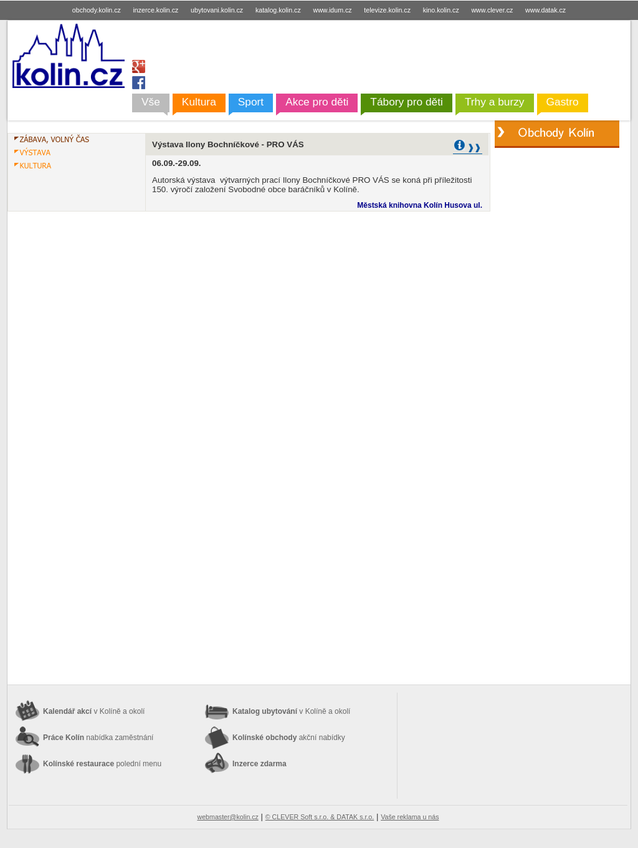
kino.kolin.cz (441, 10)
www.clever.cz (492, 10)
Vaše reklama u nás (410, 817)
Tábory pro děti (406, 101)
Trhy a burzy (495, 101)
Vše (150, 101)
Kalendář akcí (94, 711)
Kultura (199, 101)
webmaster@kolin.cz (227, 817)
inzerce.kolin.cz (156, 10)
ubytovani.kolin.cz (217, 10)
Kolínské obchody (288, 737)
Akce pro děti (316, 101)
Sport (251, 101)
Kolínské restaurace (102, 763)
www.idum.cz (332, 10)
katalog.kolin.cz (278, 10)
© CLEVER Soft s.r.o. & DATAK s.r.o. (319, 817)
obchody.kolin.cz (96, 10)
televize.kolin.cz (387, 10)
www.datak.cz (545, 10)
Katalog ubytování (291, 711)
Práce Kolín (98, 737)
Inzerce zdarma (259, 763)
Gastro (562, 101)
